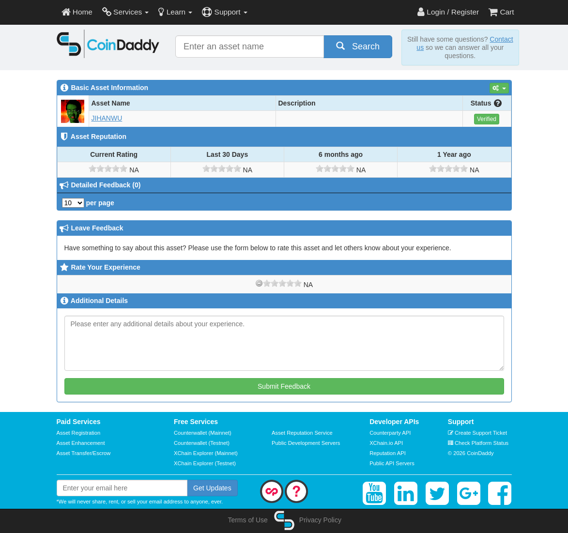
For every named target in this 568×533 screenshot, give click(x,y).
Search (358, 46)
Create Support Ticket (477, 433)
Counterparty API (390, 433)
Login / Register (448, 12)
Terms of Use (247, 520)
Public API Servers (391, 463)
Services (125, 12)
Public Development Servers (306, 443)
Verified (486, 119)
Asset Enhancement (81, 443)
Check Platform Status (478, 443)
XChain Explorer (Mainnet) (206, 453)
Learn (175, 12)
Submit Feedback (284, 386)
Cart (501, 12)
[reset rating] (259, 283)
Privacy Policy (320, 520)
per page (88, 203)
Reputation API (387, 453)
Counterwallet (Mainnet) (202, 433)
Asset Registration (79, 433)
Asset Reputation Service (302, 433)
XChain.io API (386, 443)
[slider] (108, 168)
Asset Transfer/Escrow (84, 453)
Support (224, 12)
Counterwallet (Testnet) (202, 443)
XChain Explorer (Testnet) (205, 463)
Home (76, 12)
